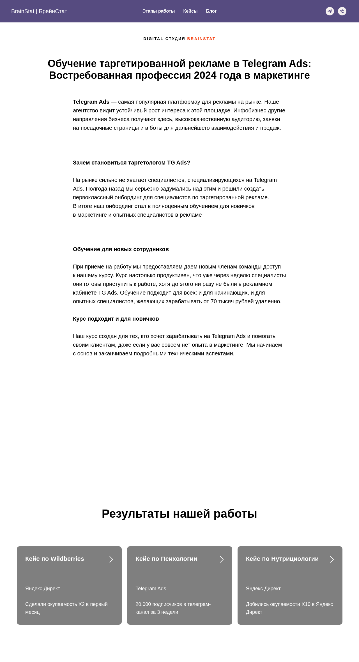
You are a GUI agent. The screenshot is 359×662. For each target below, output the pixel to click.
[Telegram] (330, 11)
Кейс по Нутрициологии (282, 558)
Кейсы (190, 11)
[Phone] (342, 11)
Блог (211, 11)
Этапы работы (158, 11)
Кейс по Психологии (166, 558)
